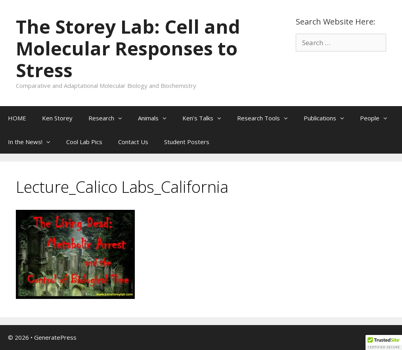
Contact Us (133, 142)
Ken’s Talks (205, 118)
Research (109, 118)
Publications (328, 118)
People (377, 118)
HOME (17, 118)
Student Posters (186, 142)
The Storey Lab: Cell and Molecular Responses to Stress (128, 48)
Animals (156, 118)
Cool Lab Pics (84, 142)
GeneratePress (55, 337)
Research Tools (266, 118)
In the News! (33, 142)
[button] (122, 118)
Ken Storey (57, 118)
